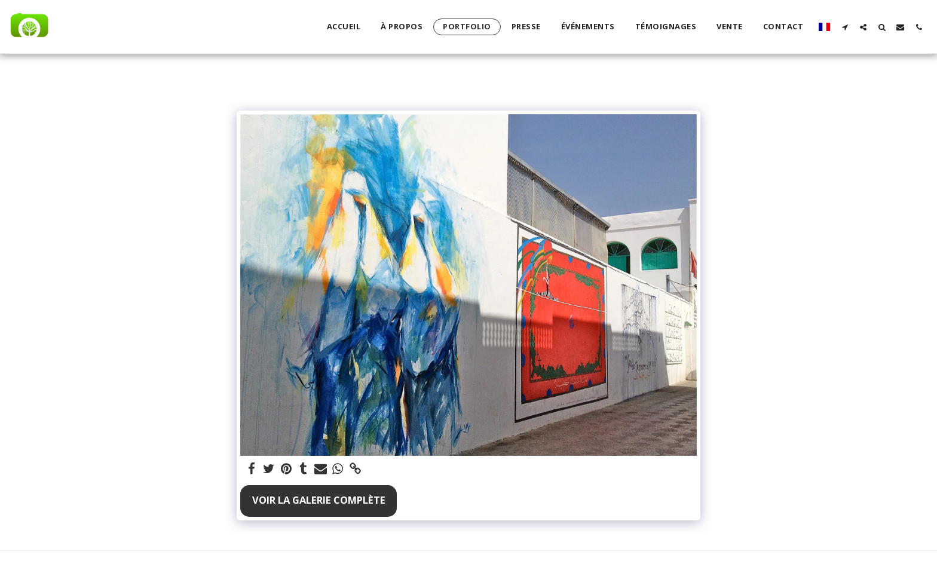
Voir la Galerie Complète (318, 500)
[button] (844, 27)
